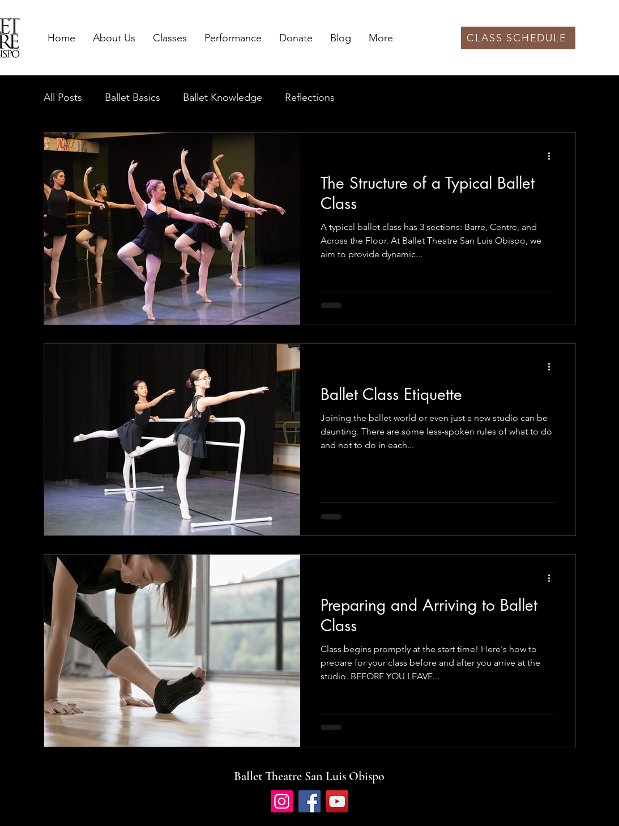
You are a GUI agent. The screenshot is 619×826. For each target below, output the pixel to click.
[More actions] (553, 156)
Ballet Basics (132, 97)
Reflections (310, 97)
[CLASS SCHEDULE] (518, 38)
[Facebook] (309, 801)
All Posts (63, 97)
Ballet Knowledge (222, 97)
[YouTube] (337, 801)
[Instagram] (282, 801)
